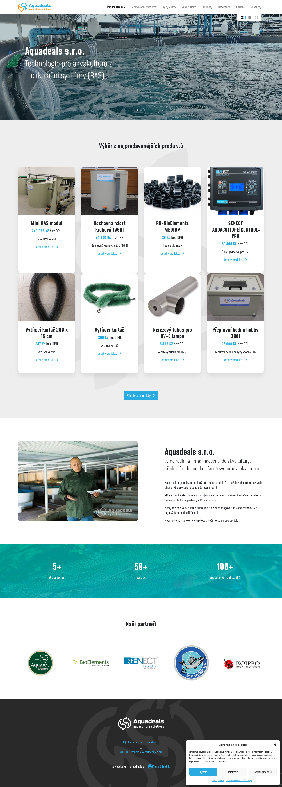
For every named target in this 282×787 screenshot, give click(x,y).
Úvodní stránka (116, 7)
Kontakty (255, 7)
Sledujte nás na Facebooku (141, 742)
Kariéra (240, 7)
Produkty (207, 7)
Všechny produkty (141, 395)
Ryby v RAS (169, 7)
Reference (224, 7)
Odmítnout (233, 772)
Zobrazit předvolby (262, 772)
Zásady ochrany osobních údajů (239, 780)
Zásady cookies (218, 780)
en (249, 17)
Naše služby (188, 7)
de (256, 17)
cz (242, 17)
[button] (275, 745)
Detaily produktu (46, 247)
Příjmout (203, 772)
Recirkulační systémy (144, 7)
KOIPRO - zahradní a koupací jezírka (141, 752)
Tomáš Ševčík (161, 766)
